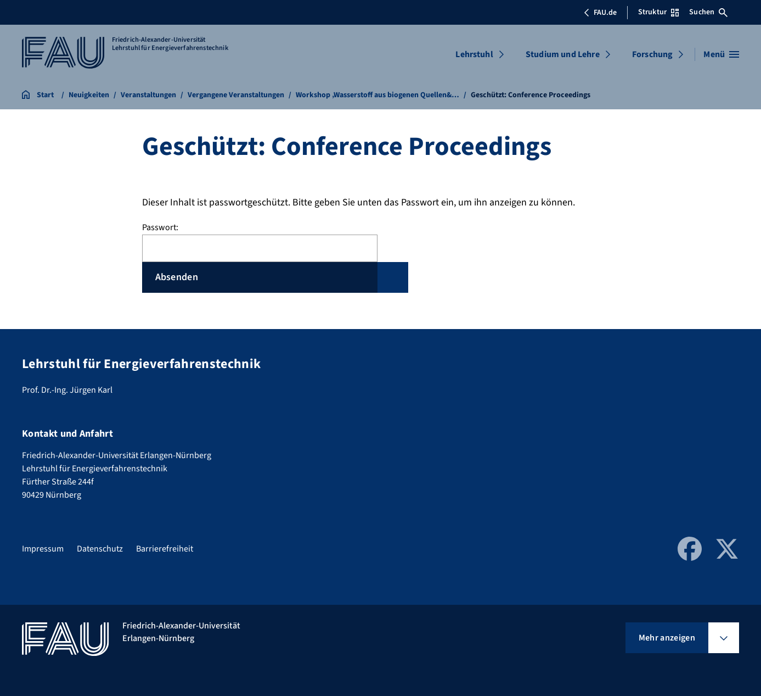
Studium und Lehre (563, 54)
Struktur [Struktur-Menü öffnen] (658, 12)
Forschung (652, 54)
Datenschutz (100, 549)
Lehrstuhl (474, 54)
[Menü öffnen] (721, 54)
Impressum (43, 549)
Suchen (708, 12)
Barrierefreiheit (164, 549)
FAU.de (600, 12)
